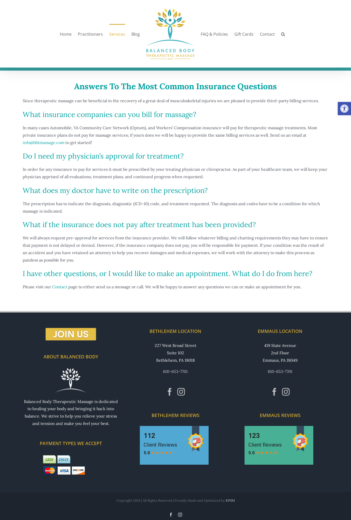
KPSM (230, 500)
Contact (59, 286)
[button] (344, 108)
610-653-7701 (175, 371)
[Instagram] (181, 392)
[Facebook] (169, 392)
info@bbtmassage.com (43, 142)
